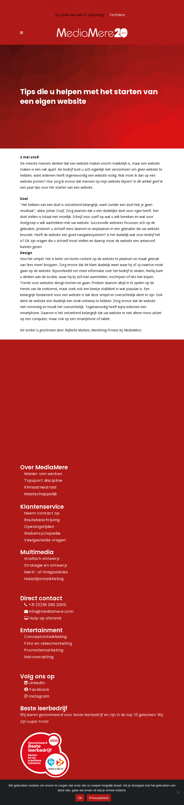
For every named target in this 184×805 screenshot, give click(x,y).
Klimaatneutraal (40, 487)
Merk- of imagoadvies (46, 572)
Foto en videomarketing (48, 643)
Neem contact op (42, 513)
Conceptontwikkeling (45, 636)
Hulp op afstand (42, 618)
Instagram (37, 696)
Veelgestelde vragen (45, 540)
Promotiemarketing (43, 650)
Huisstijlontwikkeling (44, 579)
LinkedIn (34, 683)
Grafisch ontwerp (41, 558)
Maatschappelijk (40, 494)
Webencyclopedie (42, 533)
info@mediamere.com (60, 5)
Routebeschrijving (42, 520)
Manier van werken (43, 474)
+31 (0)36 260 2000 (103, 5)
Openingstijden (39, 526)
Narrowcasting (39, 657)
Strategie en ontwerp (45, 565)
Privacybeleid (99, 798)
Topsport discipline (43, 480)
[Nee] (178, 792)
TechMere (117, 14)
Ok (80, 798)
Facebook (36, 689)
